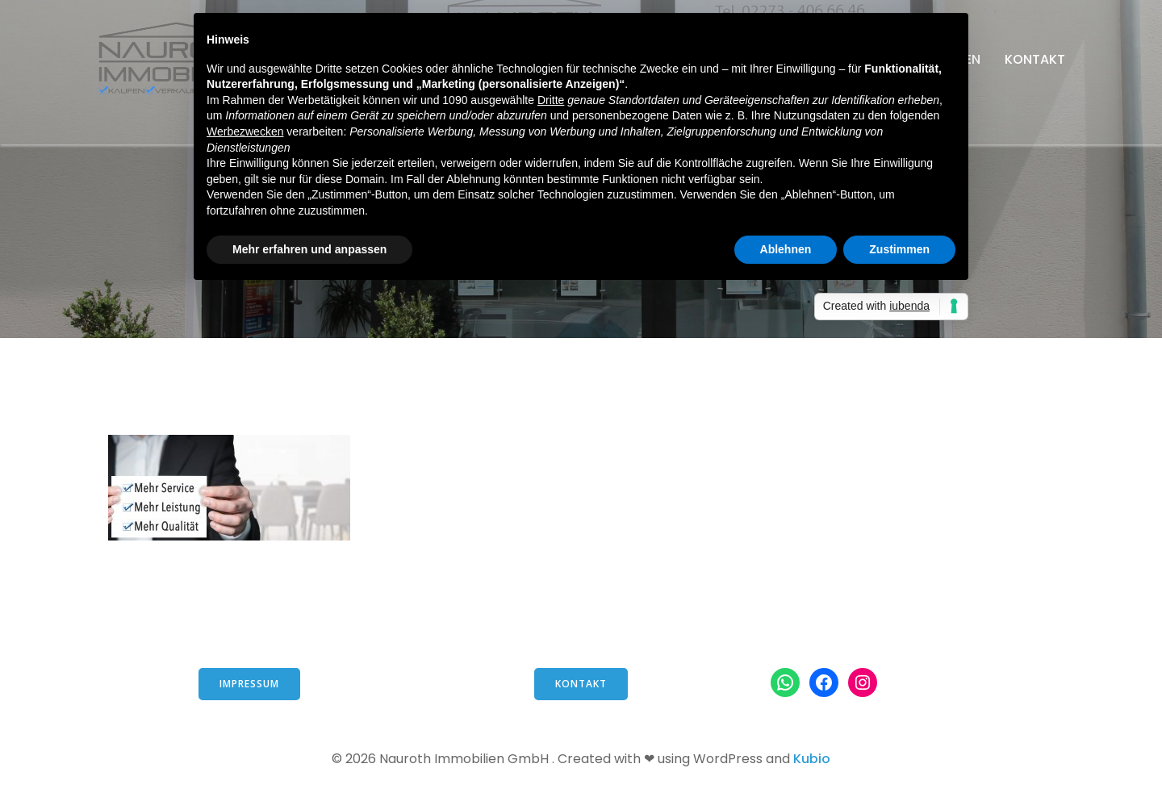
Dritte (550, 100)
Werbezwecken (245, 131)
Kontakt (1035, 59)
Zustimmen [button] (899, 249)
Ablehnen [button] (786, 249)
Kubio (811, 758)
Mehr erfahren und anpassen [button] (309, 249)
